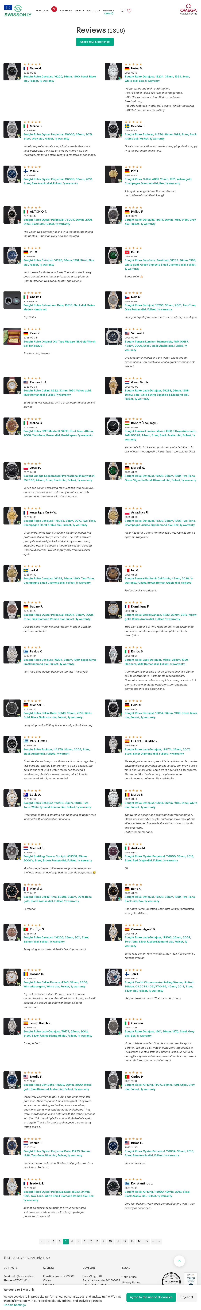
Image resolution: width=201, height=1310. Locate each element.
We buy (79, 10)
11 (118, 1241)
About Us (93, 10)
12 (124, 1241)
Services (66, 10)
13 (132, 1241)
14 (139, 1241)
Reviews (108, 10)
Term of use (129, 1277)
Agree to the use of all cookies (151, 1297)
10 (110, 1241)
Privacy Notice (131, 1282)
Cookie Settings (14, 1305)
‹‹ (42, 1241)
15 (146, 1241)
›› (159, 1241)
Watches (42, 10)
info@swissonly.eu (23, 1276)
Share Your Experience (95, 41)
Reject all (187, 1297)
